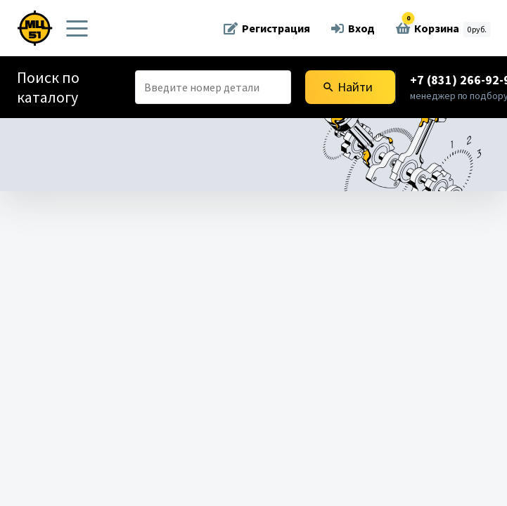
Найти (347, 87)
